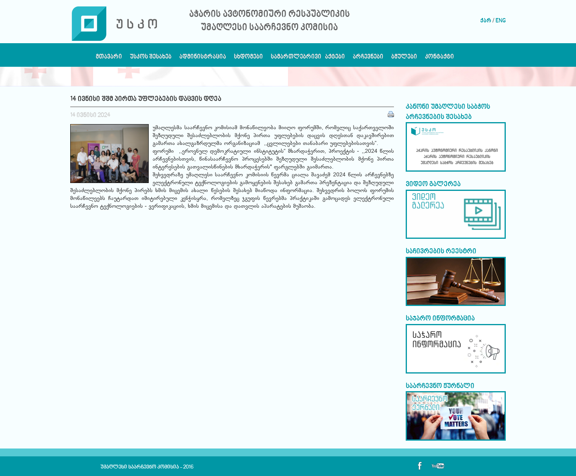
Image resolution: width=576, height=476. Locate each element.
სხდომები (248, 58)
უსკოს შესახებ (150, 58)
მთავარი (109, 58)
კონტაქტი (439, 58)
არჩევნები (368, 58)
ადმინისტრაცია (202, 58)
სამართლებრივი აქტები (308, 58)
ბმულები (404, 58)
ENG (501, 21)
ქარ (485, 21)
